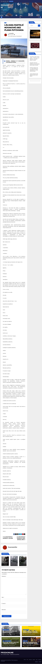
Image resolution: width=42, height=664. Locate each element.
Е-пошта (4, 603)
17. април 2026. (26, 634)
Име (3, 597)
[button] (38, 17)
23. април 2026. (6, 634)
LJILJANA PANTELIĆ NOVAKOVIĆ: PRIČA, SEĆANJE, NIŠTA (21, 538)
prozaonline (11, 33)
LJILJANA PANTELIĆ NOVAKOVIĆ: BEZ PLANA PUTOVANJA (14, 27)
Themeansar (3, 661)
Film (27, 659)
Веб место (4, 609)
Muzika (34, 659)
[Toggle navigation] (20, 17)
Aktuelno (39, 659)
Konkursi (30, 659)
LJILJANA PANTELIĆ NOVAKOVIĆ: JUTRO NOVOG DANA (34, 70)
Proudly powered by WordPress (6, 660)
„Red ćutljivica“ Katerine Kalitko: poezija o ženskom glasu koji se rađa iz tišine (31, 632)
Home (25, 659)
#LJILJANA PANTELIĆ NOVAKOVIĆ (15, 36)
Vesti (36, 659)
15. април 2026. (26, 645)
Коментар (4, 576)
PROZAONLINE (7, 653)
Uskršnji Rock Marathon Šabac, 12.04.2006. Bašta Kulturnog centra (30, 644)
